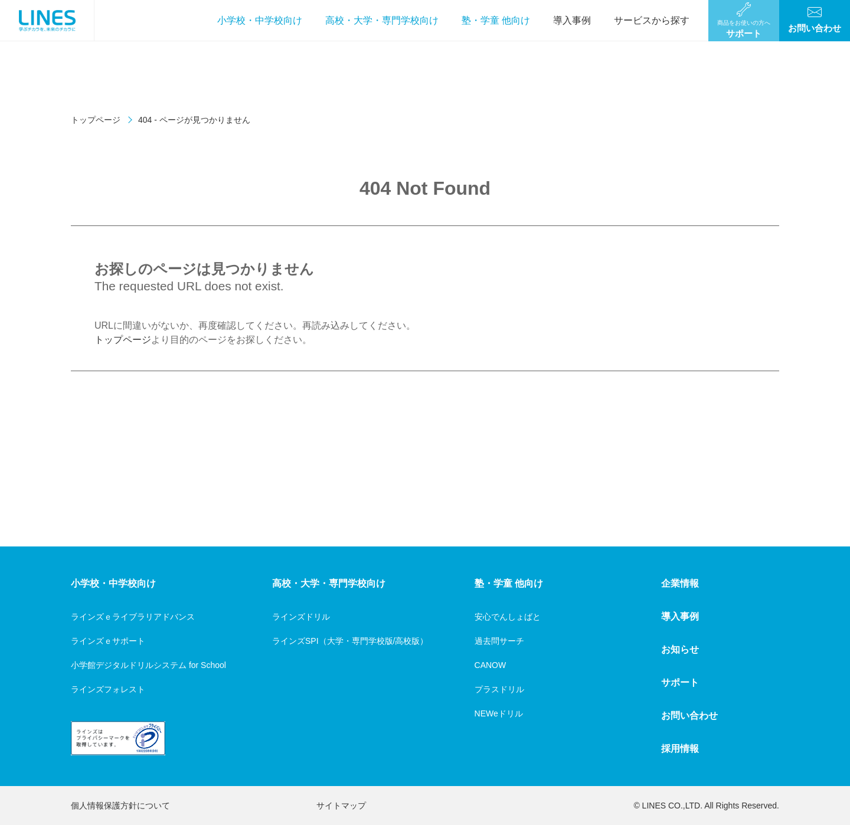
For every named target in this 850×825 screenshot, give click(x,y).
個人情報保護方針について (120, 805)
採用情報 (680, 749)
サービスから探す (651, 20)
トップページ (95, 120)
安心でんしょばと (508, 616)
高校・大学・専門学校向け (382, 20)
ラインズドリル (301, 616)
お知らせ (680, 649)
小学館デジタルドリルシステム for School (148, 665)
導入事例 (572, 20)
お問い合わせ (689, 716)
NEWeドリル (499, 713)
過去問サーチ (499, 641)
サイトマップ (341, 805)
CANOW (490, 665)
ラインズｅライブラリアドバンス (133, 616)
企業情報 (680, 583)
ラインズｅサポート (108, 641)
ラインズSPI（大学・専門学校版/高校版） (350, 641)
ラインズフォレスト (108, 689)
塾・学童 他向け (496, 20)
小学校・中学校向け (259, 20)
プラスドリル (499, 689)
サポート (680, 682)
